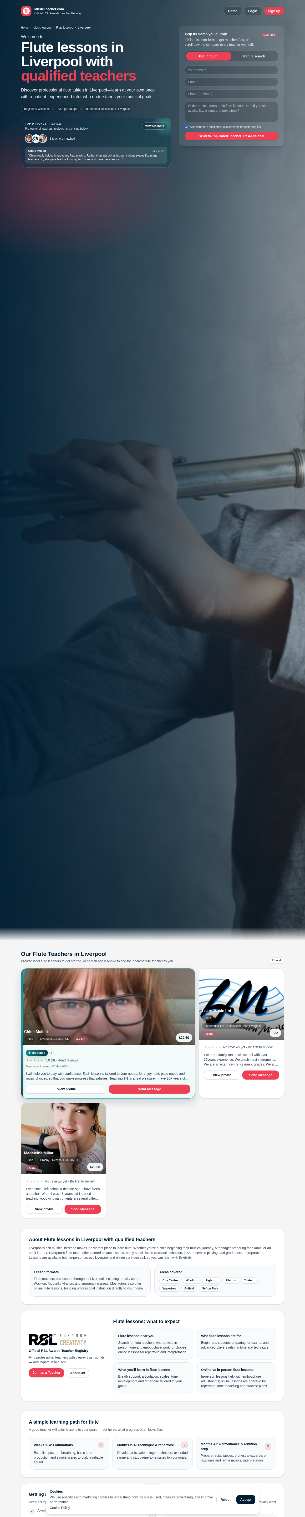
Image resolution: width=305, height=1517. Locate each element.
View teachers (154, 126)
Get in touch (209, 56)
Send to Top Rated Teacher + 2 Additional (231, 136)
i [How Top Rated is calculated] (51, 1052)
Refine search (254, 56)
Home (232, 11)
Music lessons (42, 27)
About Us (77, 1373)
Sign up (274, 11)
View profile (66, 1089)
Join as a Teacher (46, 1373)
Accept (245, 1500)
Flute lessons (64, 27)
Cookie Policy (60, 1508)
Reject (225, 1500)
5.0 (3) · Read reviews (61, 1060)
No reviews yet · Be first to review (248, 1047)
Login (252, 11)
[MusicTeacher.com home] (51, 11)
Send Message (149, 1089)
